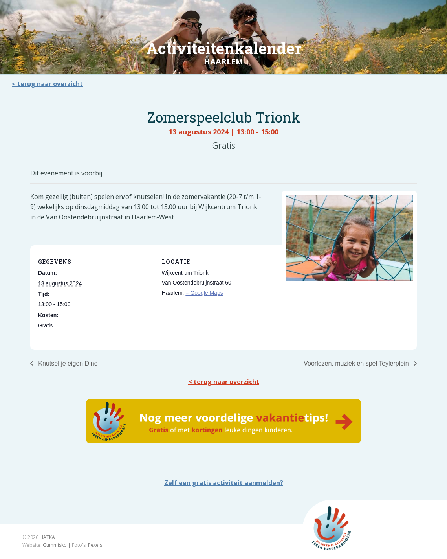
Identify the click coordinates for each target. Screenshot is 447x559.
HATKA (47, 537)
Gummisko (55, 545)
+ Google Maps (204, 293)
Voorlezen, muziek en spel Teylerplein (357, 363)
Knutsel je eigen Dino (67, 363)
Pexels (95, 545)
